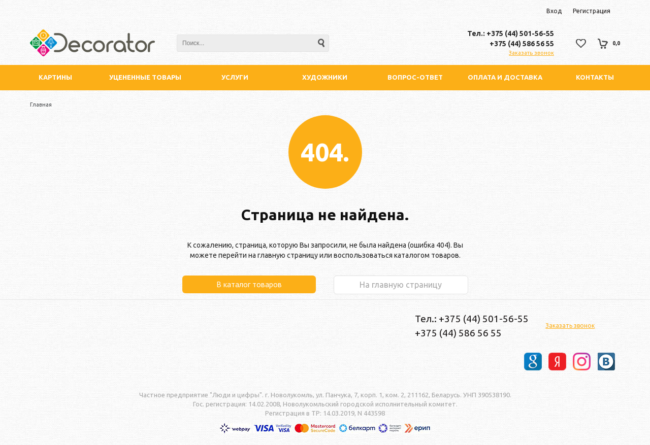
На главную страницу (401, 284)
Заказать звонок (531, 53)
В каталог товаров (249, 284)
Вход (554, 11)
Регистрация (591, 11)
